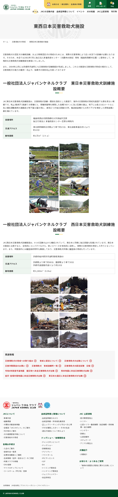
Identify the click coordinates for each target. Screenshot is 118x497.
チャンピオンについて (51, 442)
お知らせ (55, 4)
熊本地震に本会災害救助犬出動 (75, 371)
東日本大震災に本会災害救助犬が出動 (66, 376)
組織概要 (7, 421)
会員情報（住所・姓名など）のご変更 (19, 458)
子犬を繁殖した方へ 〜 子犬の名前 (55, 427)
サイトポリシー (44, 485)
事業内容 (7, 418)
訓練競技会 (46, 448)
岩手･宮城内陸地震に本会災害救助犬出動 (23, 376)
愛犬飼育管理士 (86, 418)
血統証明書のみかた (50, 418)
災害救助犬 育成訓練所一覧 (45, 366)
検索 (89, 4)
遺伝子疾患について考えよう (53, 431)
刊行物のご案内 (10, 431)
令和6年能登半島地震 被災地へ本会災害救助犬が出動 (29, 371)
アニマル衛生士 (86, 443)
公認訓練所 (84, 436)
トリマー (83, 421)
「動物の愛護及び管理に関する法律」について (97, 466)
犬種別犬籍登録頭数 (12, 424)
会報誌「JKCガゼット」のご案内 (17, 427)
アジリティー (47, 451)
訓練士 (83, 433)
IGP (43, 461)
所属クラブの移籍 (11, 461)
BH (43, 464)
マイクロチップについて (13, 467)
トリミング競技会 (49, 467)
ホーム (35, 11)
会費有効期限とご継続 (12, 455)
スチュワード (85, 440)
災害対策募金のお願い (15, 366)
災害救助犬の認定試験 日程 (77, 366)
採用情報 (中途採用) (11, 485)
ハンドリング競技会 (50, 471)
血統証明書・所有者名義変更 (53, 421)
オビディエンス (48, 458)
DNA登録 (7, 464)
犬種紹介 (83, 454)
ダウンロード (101, 4)
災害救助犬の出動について (76, 361)
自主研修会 (46, 477)
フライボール (47, 455)
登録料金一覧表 (10, 451)
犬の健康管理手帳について (14, 434)
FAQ (112, 4)
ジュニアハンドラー (50, 474)
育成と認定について (49, 361)
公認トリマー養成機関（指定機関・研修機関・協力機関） (97, 425)
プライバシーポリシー (29, 485)
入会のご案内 (9, 448)
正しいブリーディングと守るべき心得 (57, 424)
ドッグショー (47, 445)
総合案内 (65, 4)
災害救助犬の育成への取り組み (19, 361)
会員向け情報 (76, 4)
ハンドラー (84, 430)
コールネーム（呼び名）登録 (15, 471)
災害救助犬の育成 (11, 437)
